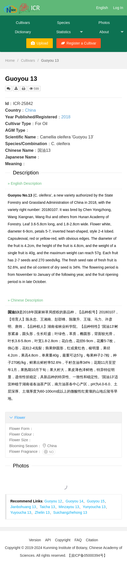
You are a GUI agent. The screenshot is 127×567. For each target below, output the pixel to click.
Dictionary (23, 32)
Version (35, 540)
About (111, 32)
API (48, 540)
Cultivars (23, 23)
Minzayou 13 (69, 507)
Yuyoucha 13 (20, 512)
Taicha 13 (47, 507)
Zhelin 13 (42, 512)
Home (10, 60)
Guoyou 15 (96, 501)
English (102, 8)
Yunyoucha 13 (94, 507)
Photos (104, 23)
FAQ (78, 540)
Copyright (62, 540)
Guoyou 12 (53, 501)
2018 (66, 117)
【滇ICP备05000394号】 (87, 555)
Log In (118, 8)
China (30, 110)
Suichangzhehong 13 (70, 512)
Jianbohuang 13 (23, 507)
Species (63, 23)
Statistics (69, 32)
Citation (92, 540)
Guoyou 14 (74, 501)
